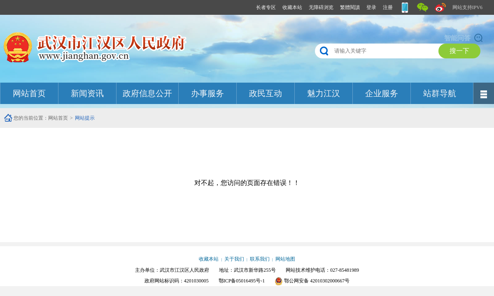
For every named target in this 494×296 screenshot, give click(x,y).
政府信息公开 (147, 93)
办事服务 (207, 93)
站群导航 (439, 93)
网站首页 (29, 93)
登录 (371, 7)
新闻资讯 (87, 93)
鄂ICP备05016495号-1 (242, 281)
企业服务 (381, 93)
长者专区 (266, 7)
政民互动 (265, 93)
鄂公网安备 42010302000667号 (312, 281)
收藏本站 (292, 7)
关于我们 (234, 259)
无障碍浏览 (321, 7)
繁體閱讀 (350, 7)
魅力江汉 (323, 93)
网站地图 (285, 259)
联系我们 (260, 259)
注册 (388, 7)
